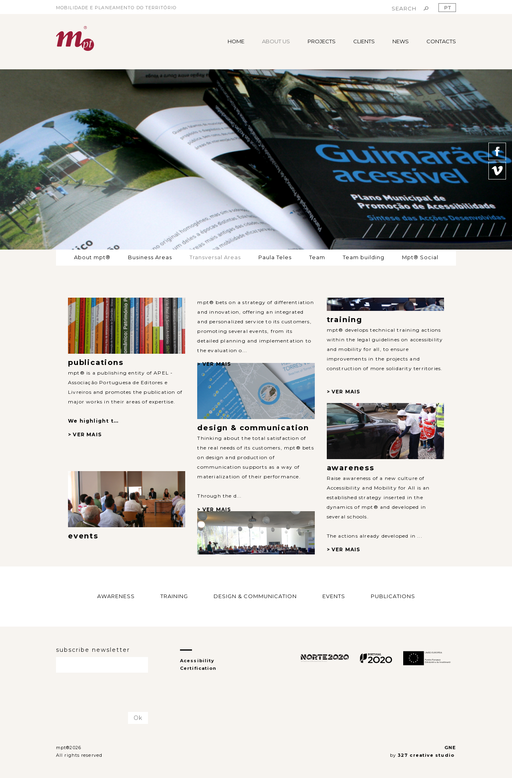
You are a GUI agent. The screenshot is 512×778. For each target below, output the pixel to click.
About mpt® (92, 257)
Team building (363, 257)
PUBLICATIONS (393, 596)
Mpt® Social (420, 257)
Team (317, 257)
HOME (236, 41)
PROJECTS (322, 41)
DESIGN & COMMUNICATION (255, 596)
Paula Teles (275, 257)
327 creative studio (427, 755)
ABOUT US (276, 41)
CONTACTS (441, 41)
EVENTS (333, 596)
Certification (198, 668)
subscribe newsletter (93, 649)
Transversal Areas (215, 257)
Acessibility (197, 660)
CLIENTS (364, 41)
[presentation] (103, 693)
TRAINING (174, 596)
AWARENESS (116, 596)
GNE (450, 747)
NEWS (400, 41)
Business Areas (150, 257)
